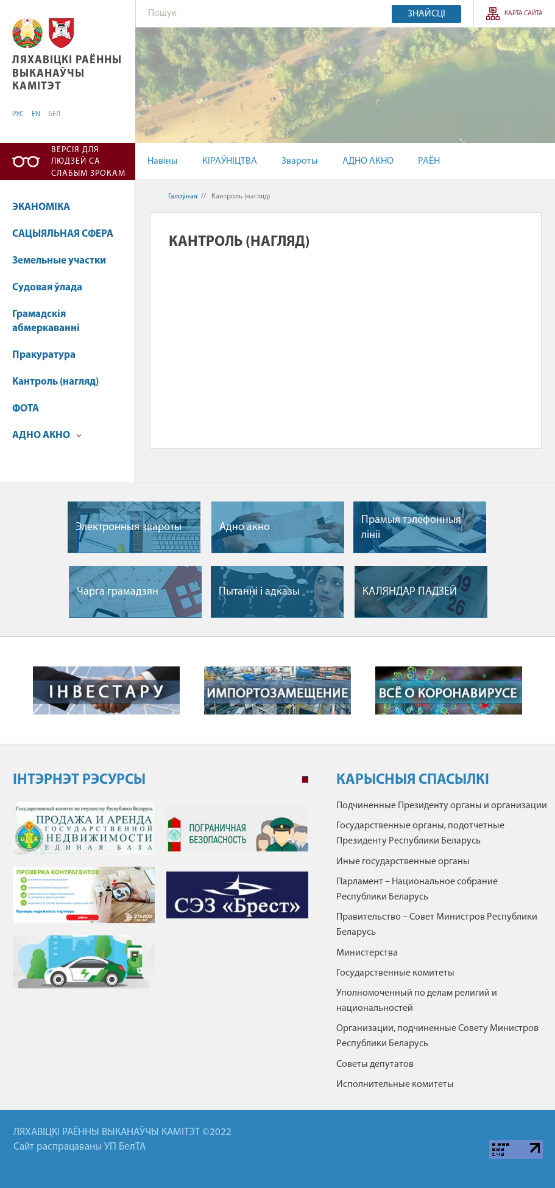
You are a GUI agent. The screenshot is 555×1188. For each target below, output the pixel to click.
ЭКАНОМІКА (41, 207)
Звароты (299, 161)
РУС (18, 114)
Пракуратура (44, 355)
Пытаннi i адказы (259, 592)
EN (36, 114)
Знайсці (426, 14)
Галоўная (182, 196)
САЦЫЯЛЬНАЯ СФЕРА (62, 234)
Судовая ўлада (47, 287)
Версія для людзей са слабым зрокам (88, 161)
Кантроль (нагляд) (55, 382)
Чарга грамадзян (117, 592)
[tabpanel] (160, 901)
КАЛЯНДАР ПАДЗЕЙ (409, 592)
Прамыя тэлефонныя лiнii (411, 527)
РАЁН (429, 161)
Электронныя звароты (129, 527)
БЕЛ (54, 114)
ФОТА (25, 409)
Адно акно (244, 527)
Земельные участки (59, 261)
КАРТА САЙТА (523, 13)
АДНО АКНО (368, 161)
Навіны (162, 161)
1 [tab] (305, 780)
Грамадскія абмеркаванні (46, 321)
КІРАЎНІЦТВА (229, 161)
